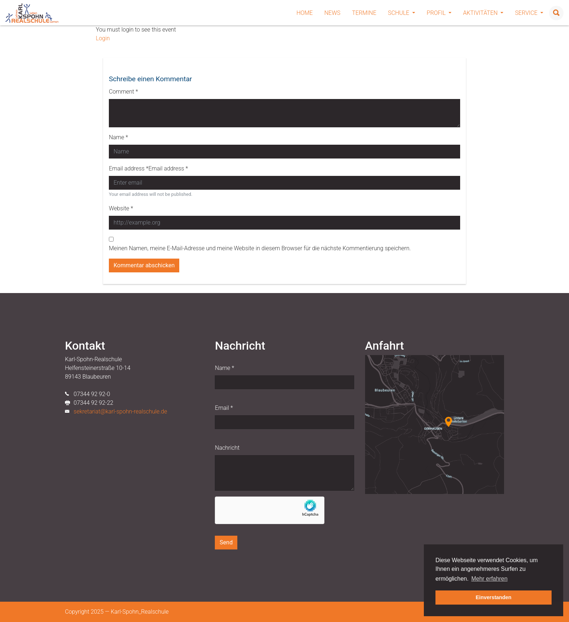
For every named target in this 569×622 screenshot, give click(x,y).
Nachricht (227, 447)
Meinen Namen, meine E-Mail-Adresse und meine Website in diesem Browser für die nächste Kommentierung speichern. (260, 248)
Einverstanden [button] (494, 597)
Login (103, 38)
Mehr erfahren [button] (489, 579)
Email (224, 407)
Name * (118, 137)
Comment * (123, 91)
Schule (401, 13)
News (332, 13)
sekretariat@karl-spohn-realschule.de (120, 411)
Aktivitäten (483, 13)
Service (529, 13)
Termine (364, 13)
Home (304, 13)
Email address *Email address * (148, 168)
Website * (121, 208)
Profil (439, 13)
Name (224, 367)
